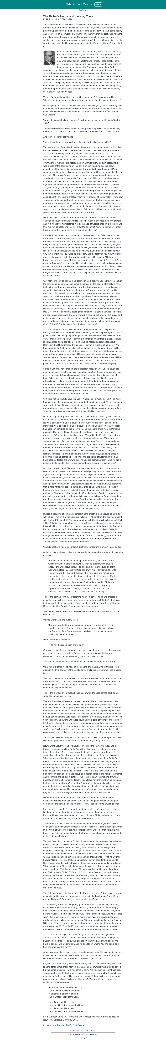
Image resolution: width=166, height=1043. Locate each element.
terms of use (90, 1030)
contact (80, 1030)
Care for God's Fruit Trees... (71, 1025)
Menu (98, 4)
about (72, 1030)
